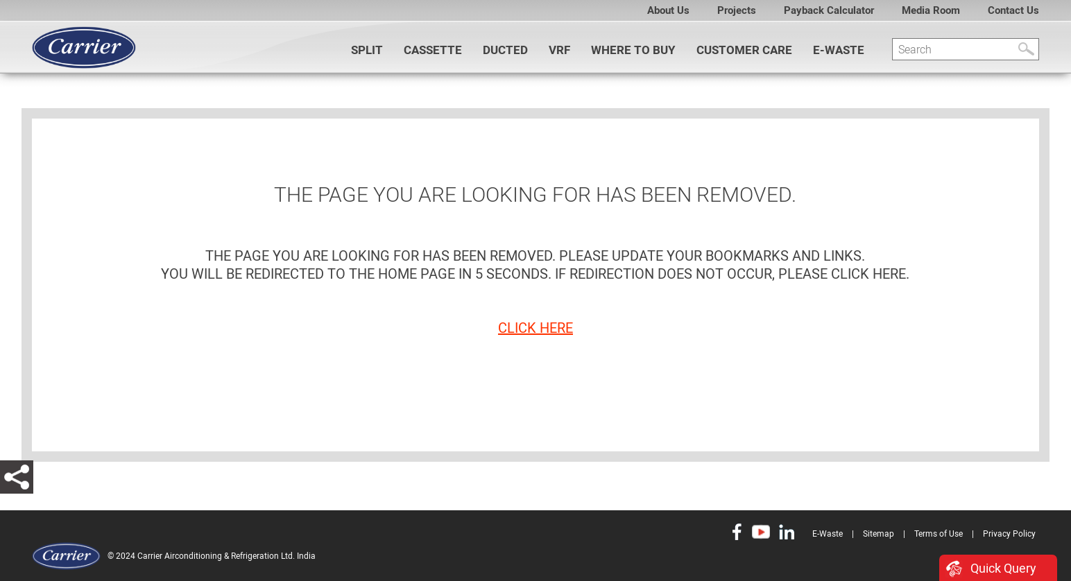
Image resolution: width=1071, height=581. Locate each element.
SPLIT (367, 50)
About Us (668, 10)
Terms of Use (938, 534)
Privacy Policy (1009, 534)
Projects (736, 10)
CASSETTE (433, 50)
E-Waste (838, 50)
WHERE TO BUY (633, 50)
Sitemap (878, 534)
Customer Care (744, 50)
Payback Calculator (829, 10)
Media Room (931, 10)
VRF (559, 50)
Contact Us (1013, 10)
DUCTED (505, 50)
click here (535, 328)
